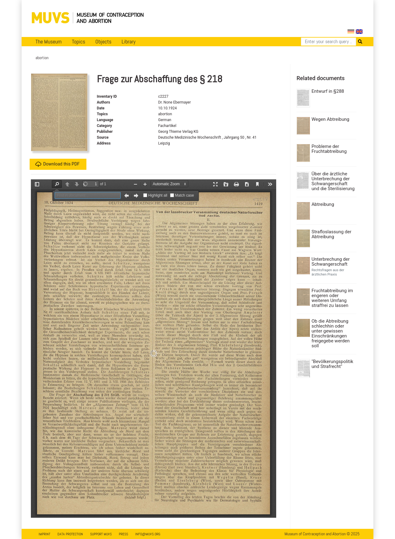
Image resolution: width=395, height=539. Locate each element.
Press (123, 534)
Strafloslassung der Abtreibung (331, 234)
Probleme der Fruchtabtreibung (329, 149)
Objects (103, 41)
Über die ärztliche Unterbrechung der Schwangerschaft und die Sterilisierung (333, 181)
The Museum (48, 41)
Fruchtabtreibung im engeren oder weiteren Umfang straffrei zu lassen (332, 298)
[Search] (328, 42)
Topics (78, 41)
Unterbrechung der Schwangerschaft (331, 262)
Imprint (44, 534)
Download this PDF (57, 164)
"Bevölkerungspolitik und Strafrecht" (332, 364)
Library (128, 41)
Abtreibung (323, 204)
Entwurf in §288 (328, 91)
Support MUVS (101, 534)
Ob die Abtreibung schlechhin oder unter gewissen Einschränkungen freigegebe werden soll (331, 333)
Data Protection (70, 534)
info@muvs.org (147, 534)
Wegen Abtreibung (330, 119)
